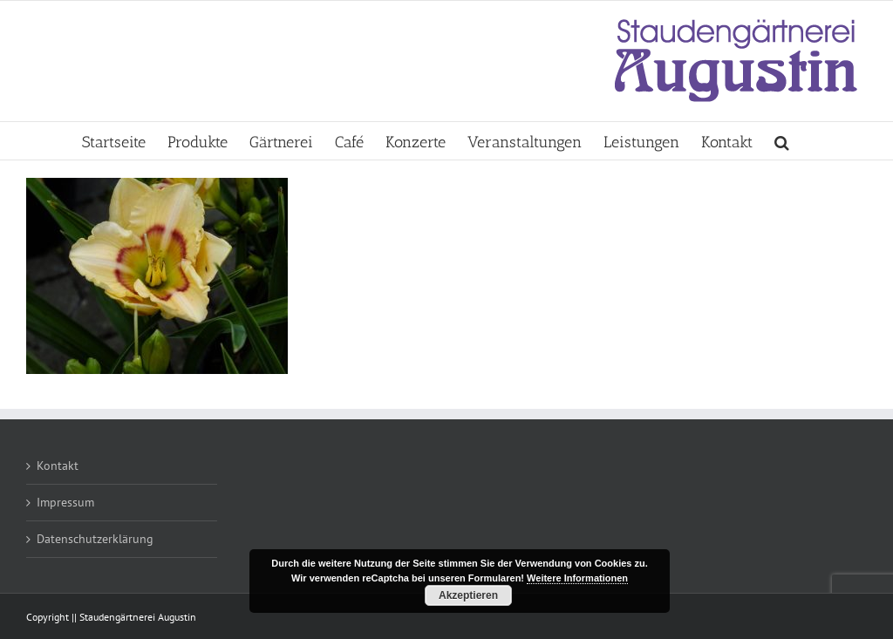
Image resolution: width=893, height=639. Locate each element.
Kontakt (57, 465)
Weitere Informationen (577, 578)
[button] (781, 141)
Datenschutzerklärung (95, 539)
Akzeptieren (468, 595)
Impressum (65, 502)
